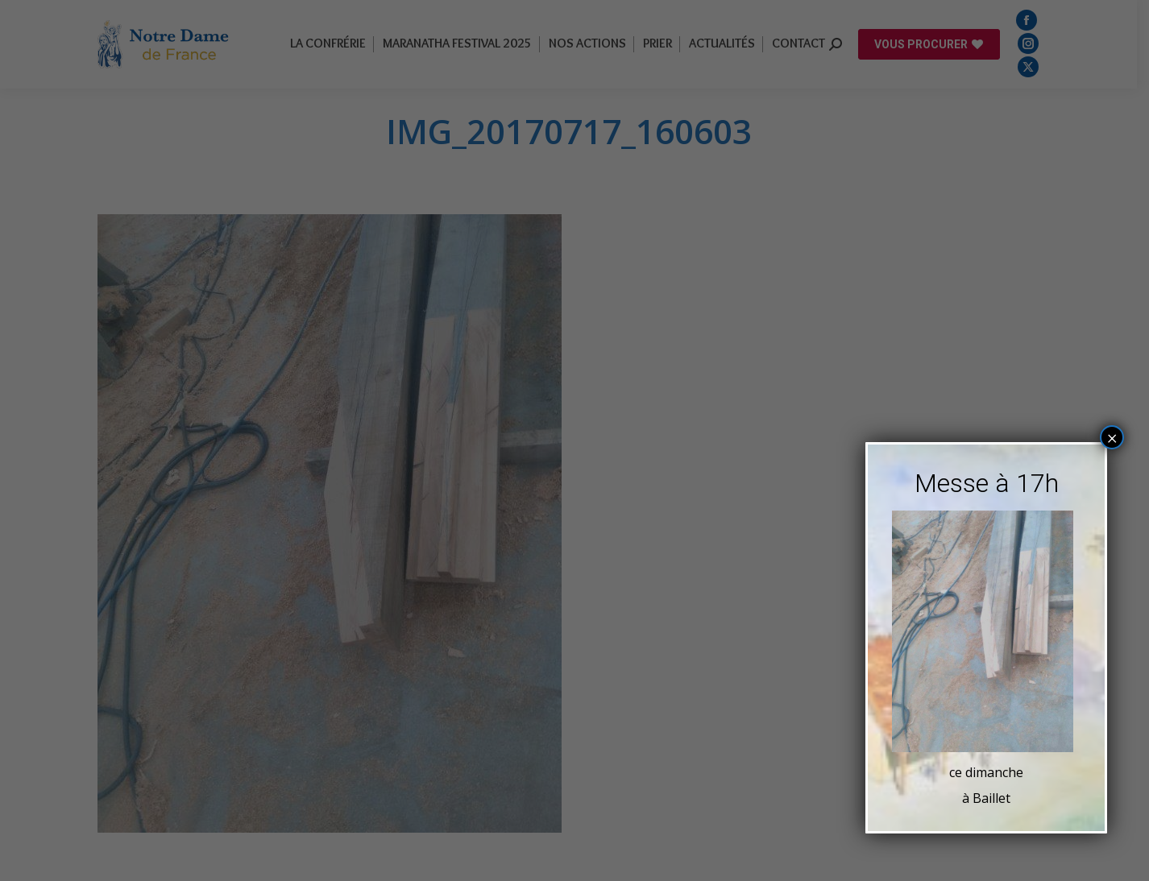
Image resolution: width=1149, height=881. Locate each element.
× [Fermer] (1112, 437)
